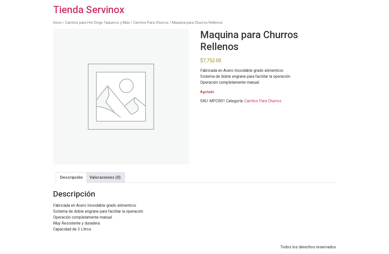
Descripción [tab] (71, 177)
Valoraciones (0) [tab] (105, 177)
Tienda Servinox (88, 10)
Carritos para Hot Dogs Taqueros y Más (97, 22)
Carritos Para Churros (150, 22)
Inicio (57, 22)
